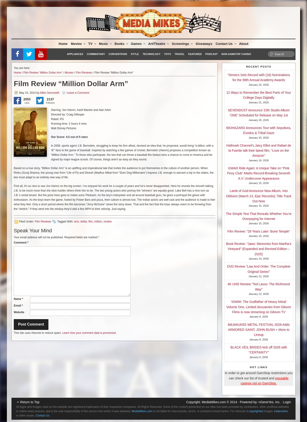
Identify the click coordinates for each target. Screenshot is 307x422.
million (98, 221)
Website (19, 312)
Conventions (118, 54)
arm (76, 221)
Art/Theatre (159, 44)
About (243, 44)
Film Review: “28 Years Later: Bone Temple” (258, 231)
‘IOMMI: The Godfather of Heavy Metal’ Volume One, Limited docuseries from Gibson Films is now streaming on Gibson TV (258, 307)
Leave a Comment (78, 92)
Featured (195, 54)
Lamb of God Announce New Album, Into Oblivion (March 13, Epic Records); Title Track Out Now (258, 196)
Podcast (211, 54)
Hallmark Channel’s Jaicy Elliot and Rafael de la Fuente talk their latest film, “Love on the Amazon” (258, 151)
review (108, 221)
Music (105, 44)
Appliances (75, 54)
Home (63, 44)
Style (135, 54)
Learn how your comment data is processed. (89, 332)
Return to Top (29, 402)
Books (121, 44)
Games (138, 44)
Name (18, 299)
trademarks (281, 411)
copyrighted (256, 411)
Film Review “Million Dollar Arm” (42, 72)
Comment (21, 242)
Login (287, 402)
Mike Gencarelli (49, 92)
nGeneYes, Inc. (269, 402)
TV (92, 44)
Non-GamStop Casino (236, 54)
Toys (167, 54)
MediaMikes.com (214, 402)
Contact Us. (43, 415)
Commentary (96, 54)
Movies (78, 44)
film (90, 221)
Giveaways (204, 44)
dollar (83, 221)
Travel (179, 54)
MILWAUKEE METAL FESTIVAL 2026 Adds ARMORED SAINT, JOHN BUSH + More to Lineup (259, 330)
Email (18, 305)
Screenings (182, 44)
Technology (152, 54)
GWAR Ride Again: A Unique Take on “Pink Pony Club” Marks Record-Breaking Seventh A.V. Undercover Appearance (258, 173)
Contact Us (226, 44)
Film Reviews (84, 72)
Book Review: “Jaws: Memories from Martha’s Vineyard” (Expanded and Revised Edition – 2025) (258, 249)
